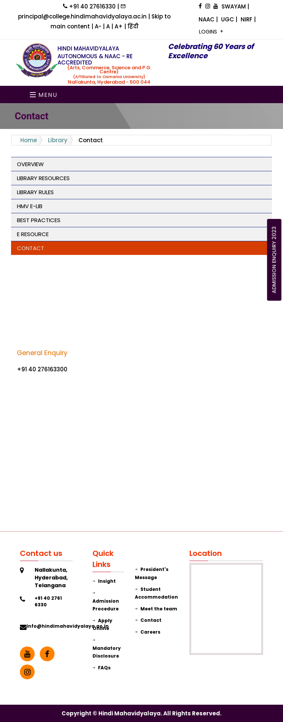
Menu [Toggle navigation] (43, 95)
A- (99, 26)
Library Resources (43, 178)
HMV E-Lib (29, 206)
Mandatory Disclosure (106, 648)
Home (28, 140)
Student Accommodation (156, 593)
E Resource (33, 234)
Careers (147, 632)
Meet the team (156, 609)
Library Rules (35, 192)
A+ (119, 26)
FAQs (101, 668)
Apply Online (102, 624)
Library (57, 140)
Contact (30, 248)
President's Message (151, 573)
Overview (30, 164)
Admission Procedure (105, 601)
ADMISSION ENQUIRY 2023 (274, 259)
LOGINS (209, 31)
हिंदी (133, 26)
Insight (104, 581)
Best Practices (38, 220)
